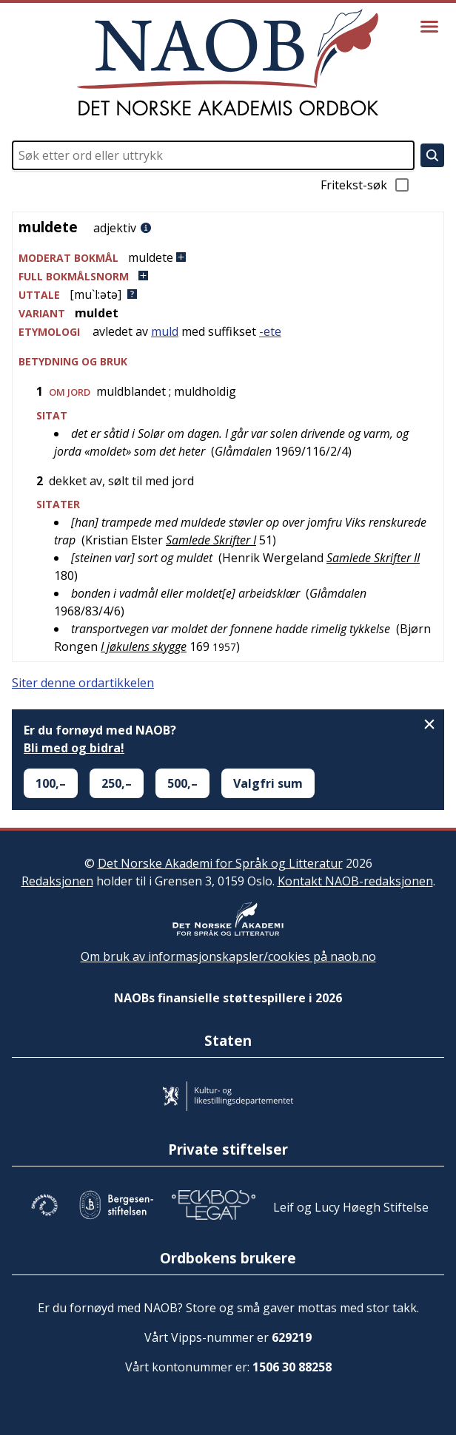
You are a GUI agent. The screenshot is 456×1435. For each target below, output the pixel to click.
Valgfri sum (268, 783)
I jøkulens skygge (144, 646)
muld (164, 331)
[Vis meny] (429, 26)
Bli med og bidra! (74, 748)
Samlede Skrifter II (373, 558)
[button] (228, 258)
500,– (182, 783)
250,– (116, 783)
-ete (270, 331)
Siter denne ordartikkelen (83, 683)
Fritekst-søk (366, 185)
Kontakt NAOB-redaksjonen (355, 881)
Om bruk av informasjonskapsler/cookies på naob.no (228, 956)
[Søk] (432, 155)
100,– (51, 783)
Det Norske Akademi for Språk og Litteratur (220, 863)
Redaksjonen (57, 881)
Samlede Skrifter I (211, 540)
